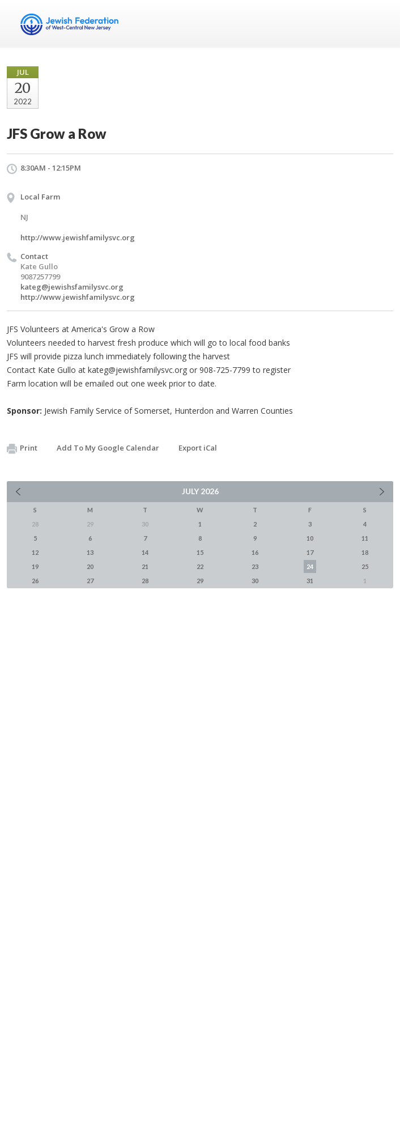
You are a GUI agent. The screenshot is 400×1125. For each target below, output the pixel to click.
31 (310, 580)
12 (35, 552)
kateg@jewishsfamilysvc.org (72, 287)
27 (90, 580)
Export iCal (197, 448)
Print (22, 448)
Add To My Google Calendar (108, 448)
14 (145, 552)
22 (200, 566)
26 (35, 580)
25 (364, 566)
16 (255, 552)
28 (145, 580)
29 (200, 580)
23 (255, 566)
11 (364, 538)
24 (310, 566)
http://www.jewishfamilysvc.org (77, 237)
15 (200, 552)
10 (310, 538)
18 (364, 552)
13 (90, 552)
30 (255, 580)
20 (90, 566)
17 (310, 552)
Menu (380, 24)
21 (145, 566)
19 (35, 566)
